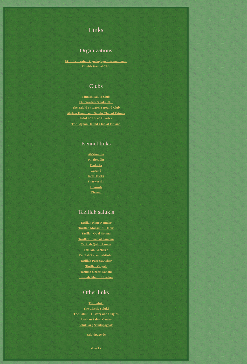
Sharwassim (96, 181)
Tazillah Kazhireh (96, 250)
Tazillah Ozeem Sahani (96, 271)
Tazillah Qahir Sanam (96, 244)
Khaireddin (96, 159)
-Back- (96, 348)
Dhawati (96, 187)
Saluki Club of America (96, 118)
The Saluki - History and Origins (95, 314)
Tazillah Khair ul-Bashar (96, 277)
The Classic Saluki (96, 308)
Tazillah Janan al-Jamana (96, 239)
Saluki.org (86, 325)
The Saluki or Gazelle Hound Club (96, 107)
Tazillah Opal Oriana (96, 233)
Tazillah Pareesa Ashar (96, 260)
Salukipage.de (103, 325)
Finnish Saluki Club (96, 96)
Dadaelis (96, 165)
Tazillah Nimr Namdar (96, 222)
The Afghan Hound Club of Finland (95, 124)
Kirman (95, 192)
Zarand (96, 170)
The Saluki (96, 303)
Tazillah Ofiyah (96, 266)
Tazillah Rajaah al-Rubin (96, 255)
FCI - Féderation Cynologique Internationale (96, 61)
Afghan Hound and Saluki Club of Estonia (96, 113)
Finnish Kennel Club (96, 66)
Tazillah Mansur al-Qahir (96, 228)
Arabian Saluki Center (96, 319)
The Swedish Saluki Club (96, 102)
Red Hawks (96, 176)
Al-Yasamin (96, 154)
